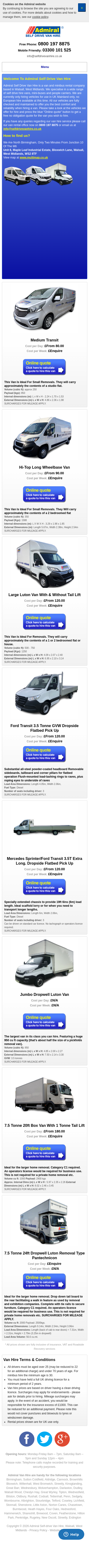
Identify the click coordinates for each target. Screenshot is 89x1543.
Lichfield (79, 1500)
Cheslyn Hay (31, 1492)
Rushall (32, 1496)
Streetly (59, 1483)
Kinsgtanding (73, 1483)
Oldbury (21, 1496)
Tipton (62, 1492)
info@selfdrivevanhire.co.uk (44, 56)
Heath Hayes (36, 1509)
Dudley (77, 1488)
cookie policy (40, 17)
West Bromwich (43, 1483)
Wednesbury (29, 1488)
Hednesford (68, 1509)
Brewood (42, 1513)
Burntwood (19, 1509)
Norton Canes (57, 1505)
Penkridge (21, 1517)
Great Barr (12, 1488)
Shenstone (25, 1505)
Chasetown (75, 1505)
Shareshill (28, 1513)
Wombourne (12, 1500)
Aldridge (50, 1479)
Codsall (43, 1496)
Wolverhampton (48, 1488)
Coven (53, 1513)
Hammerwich (12, 1513)
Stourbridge (43, 1500)
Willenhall (25, 1483)
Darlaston (66, 1488)
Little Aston (40, 1505)
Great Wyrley (49, 1492)
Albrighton (27, 1500)
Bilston (10, 1496)
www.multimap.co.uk (34, 157)
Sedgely (77, 1496)
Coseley (67, 1500)
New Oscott (49, 1517)
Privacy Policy (38, 1530)
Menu (45, 67)
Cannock (62, 1479)
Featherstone (67, 1513)
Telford (56, 1500)
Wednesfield (76, 1492)
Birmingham (14, 1479)
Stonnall (11, 1505)
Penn (67, 1496)
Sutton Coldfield (33, 1479)
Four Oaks (52, 1509)
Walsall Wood (13, 1492)
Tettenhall (56, 1496)
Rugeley (35, 1517)
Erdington (75, 1517)
